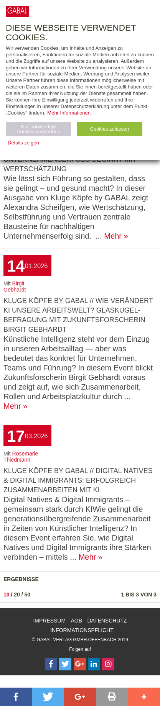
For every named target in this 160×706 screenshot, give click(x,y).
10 (6, 594)
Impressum (49, 621)
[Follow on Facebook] (51, 664)
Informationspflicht (82, 630)
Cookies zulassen (109, 129)
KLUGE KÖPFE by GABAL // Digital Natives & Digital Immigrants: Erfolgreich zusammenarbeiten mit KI (78, 480)
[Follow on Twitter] (65, 664)
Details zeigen (23, 143)
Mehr (113, 236)
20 (17, 594)
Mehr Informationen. (69, 113)
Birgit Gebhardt (14, 286)
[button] (16, 697)
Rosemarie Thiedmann (20, 456)
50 (28, 594)
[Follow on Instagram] (108, 664)
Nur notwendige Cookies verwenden (38, 129)
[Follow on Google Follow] (80, 664)
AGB (76, 621)
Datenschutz (107, 621)
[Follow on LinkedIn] (94, 664)
